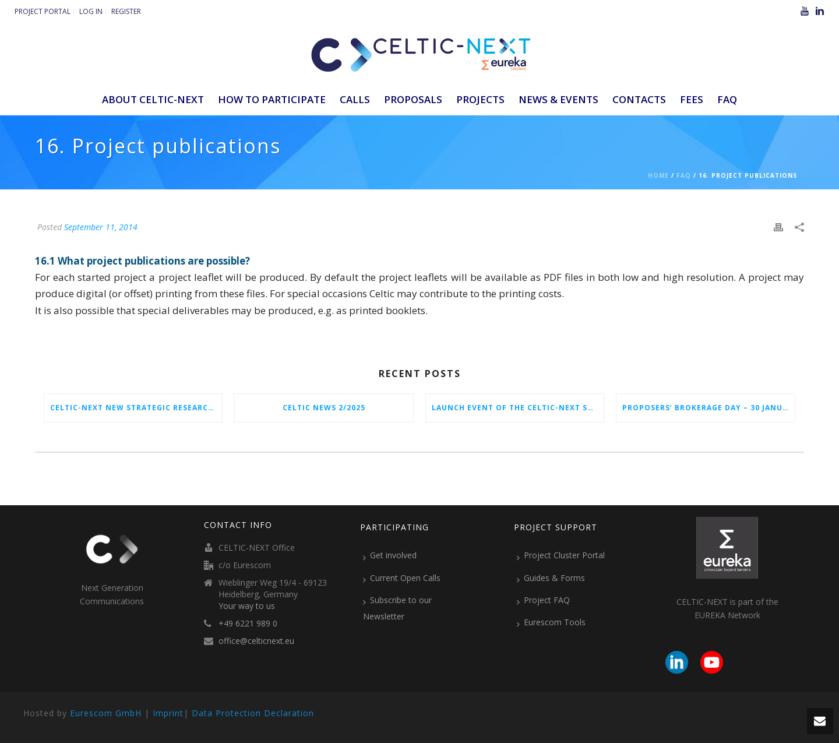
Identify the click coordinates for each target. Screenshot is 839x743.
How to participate (272, 99)
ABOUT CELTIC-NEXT (153, 99)
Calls (355, 99)
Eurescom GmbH (106, 713)
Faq (683, 175)
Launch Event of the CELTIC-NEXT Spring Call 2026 (518, 408)
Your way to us (246, 606)
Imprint (168, 713)
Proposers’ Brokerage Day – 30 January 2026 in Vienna (708, 408)
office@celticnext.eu (256, 641)
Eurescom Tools (551, 622)
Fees (691, 99)
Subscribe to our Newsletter (397, 608)
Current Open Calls (401, 578)
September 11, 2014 (101, 227)
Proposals (413, 99)
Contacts (639, 99)
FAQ (727, 99)
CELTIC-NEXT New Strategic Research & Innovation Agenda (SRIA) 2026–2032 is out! (136, 408)
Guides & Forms (551, 578)
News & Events (558, 99)
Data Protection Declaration (253, 713)
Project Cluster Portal (561, 555)
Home (658, 175)
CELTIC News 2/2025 (324, 408)
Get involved (390, 555)
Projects (480, 99)
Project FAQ (543, 600)
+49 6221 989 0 (247, 623)
